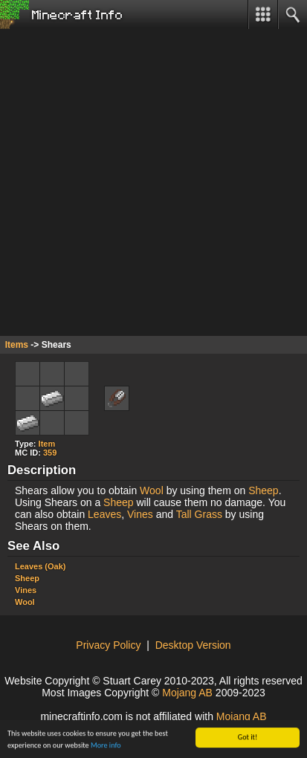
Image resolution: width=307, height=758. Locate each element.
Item (47, 443)
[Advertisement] (153, 182)
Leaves (104, 514)
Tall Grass (199, 514)
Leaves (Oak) (40, 566)
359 (49, 452)
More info (106, 746)
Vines (140, 514)
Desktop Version (193, 645)
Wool (152, 490)
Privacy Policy (108, 645)
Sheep (263, 490)
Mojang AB (187, 693)
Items (16, 345)
